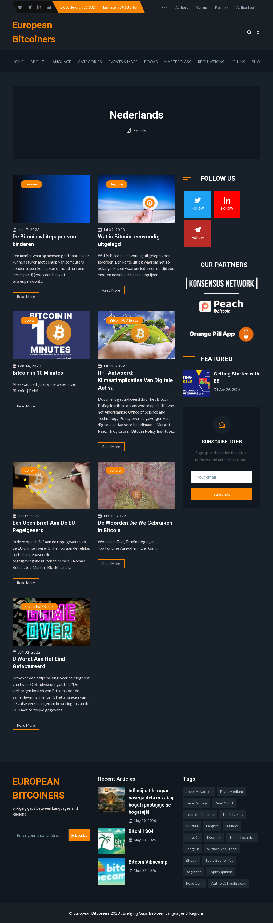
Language (61, 61)
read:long (195, 883)
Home (18, 61)
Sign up (201, 7)
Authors (181, 7)
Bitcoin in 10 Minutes (38, 373)
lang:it (212, 826)
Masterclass (177, 61)
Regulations (211, 61)
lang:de (193, 837)
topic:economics (219, 860)
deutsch (214, 837)
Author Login (246, 7)
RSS (164, 7)
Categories (90, 61)
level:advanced (199, 791)
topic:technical (242, 837)
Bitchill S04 (141, 831)
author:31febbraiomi (228, 883)
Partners (221, 7)
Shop (257, 61)
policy (29, 470)
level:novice (196, 803)
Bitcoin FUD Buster (124, 320)
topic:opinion (220, 871)
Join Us (238, 61)
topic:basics (232, 814)
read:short (224, 803)
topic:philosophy (200, 814)
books (29, 320)
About (37, 61)
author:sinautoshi (222, 849)
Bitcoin (192, 860)
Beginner (31, 184)
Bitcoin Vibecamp (148, 862)
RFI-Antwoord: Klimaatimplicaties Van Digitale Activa (135, 380)
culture (115, 470)
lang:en (192, 849)
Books (151, 61)
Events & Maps (123, 61)
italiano (232, 826)
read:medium (231, 791)
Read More (26, 296)
